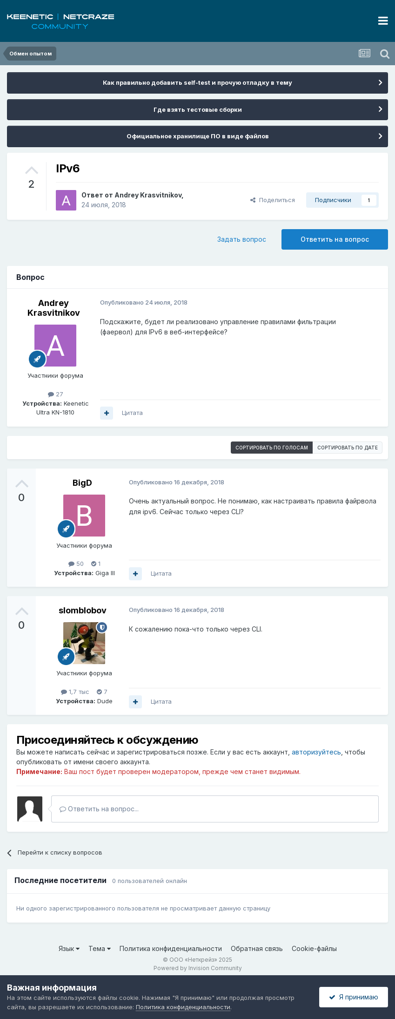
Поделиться (272, 200)
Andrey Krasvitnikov (147, 195)
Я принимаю (353, 997)
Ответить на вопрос (335, 239)
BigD (82, 483)
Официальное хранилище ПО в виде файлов (198, 136)
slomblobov (83, 610)
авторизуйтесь (316, 752)
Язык (69, 948)
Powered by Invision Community (198, 968)
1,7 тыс (75, 691)
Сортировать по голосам (271, 447)
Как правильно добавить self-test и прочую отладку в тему (197, 82)
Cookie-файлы (314, 948)
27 (55, 394)
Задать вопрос (241, 239)
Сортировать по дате (347, 447)
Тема (99, 948)
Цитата (132, 412)
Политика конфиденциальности (171, 948)
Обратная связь (257, 948)
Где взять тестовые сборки (198, 109)
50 (76, 563)
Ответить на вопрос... (99, 809)
